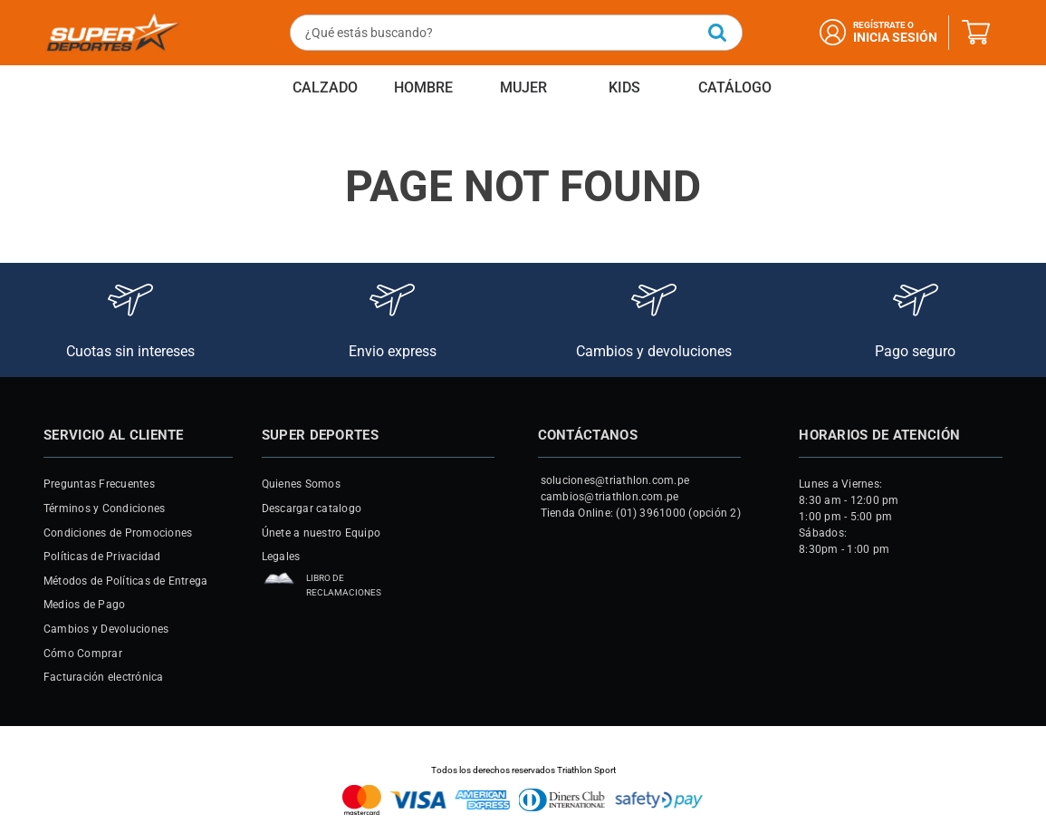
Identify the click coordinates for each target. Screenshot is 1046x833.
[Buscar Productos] (716, 32)
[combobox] (516, 33)
